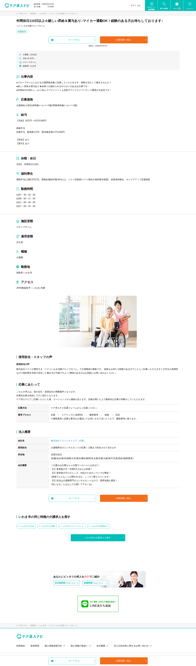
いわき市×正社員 (27, 526)
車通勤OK (22, 31)
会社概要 (101, 646)
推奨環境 (34, 646)
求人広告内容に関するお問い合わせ (131, 646)
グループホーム (24, 227)
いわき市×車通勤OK (98, 526)
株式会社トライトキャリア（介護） (68, 441)
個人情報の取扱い (79, 646)
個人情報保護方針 (53, 646)
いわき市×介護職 (48, 526)
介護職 (19, 257)
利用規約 (20, 646)
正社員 (19, 242)
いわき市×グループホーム (73, 526)
